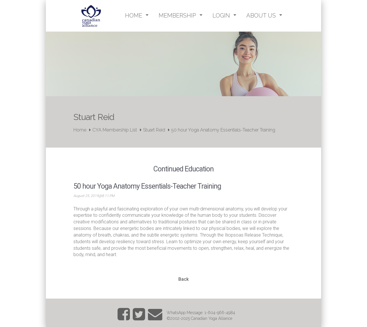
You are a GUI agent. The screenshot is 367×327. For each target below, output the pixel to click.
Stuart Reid (154, 130)
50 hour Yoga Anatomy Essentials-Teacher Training (223, 130)
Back (183, 279)
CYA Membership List (114, 130)
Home (79, 130)
